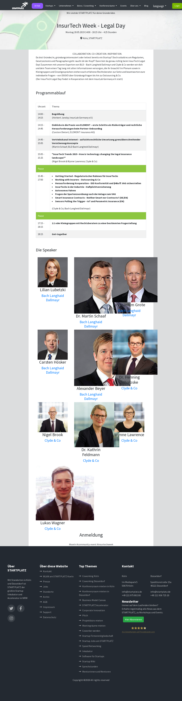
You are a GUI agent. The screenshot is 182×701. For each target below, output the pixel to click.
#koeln (72, 544)
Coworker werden (89, 630)
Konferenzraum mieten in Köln (96, 586)
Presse (45, 581)
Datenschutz (48, 617)
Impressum (47, 606)
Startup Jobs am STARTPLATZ (96, 640)
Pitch (83, 615)
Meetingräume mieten (92, 625)
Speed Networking (90, 646)
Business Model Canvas (92, 600)
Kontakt (46, 571)
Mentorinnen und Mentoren (95, 671)
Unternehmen (65, 5)
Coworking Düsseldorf (92, 581)
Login (177, 5)
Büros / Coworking (85, 5)
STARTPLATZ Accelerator (93, 605)
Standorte (47, 591)
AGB (43, 601)
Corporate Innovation (92, 610)
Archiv (44, 596)
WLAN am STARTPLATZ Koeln (57, 576)
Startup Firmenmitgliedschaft (96, 635)
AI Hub (37, 5)
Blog (146, 5)
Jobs (44, 586)
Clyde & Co (129, 388)
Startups (49, 5)
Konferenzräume (107, 5)
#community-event (86, 544)
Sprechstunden (88, 666)
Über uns (134, 5)
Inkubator (86, 651)
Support (45, 612)
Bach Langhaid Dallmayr (53, 297)
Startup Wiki (87, 661)
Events (123, 5)
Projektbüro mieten (91, 620)
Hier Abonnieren (133, 619)
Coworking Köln (89, 576)
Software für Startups (91, 656)
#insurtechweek (105, 544)
